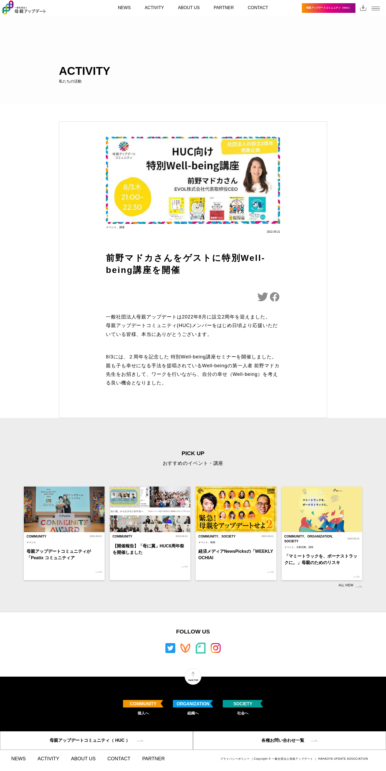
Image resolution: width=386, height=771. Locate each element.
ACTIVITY (154, 7)
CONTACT (258, 7)
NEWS (124, 7)
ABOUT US (189, 7)
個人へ (143, 707)
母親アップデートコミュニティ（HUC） (328, 7)
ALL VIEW (346, 585)
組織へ (193, 707)
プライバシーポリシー (235, 758)
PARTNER (224, 7)
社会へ (243, 707)
